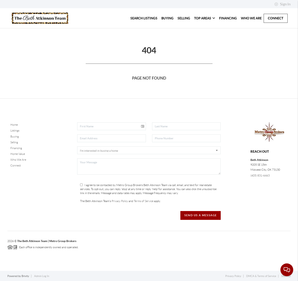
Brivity (25, 276)
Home (14, 124)
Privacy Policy (120, 201)
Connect (275, 18)
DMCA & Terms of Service (261, 276)
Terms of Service (143, 201)
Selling (184, 18)
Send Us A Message (200, 215)
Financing (228, 18)
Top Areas (204, 18)
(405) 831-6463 (260, 175)
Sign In (282, 4)
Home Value (17, 153)
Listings (14, 130)
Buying (167, 18)
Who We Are (251, 18)
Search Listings (143, 18)
